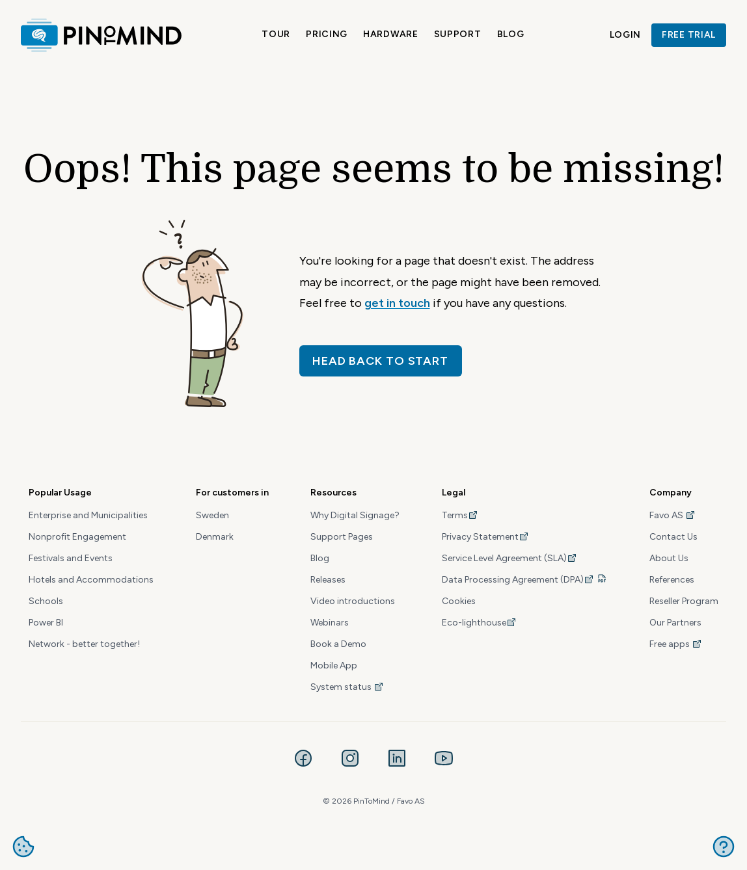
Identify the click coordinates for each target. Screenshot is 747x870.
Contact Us (673, 536)
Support (458, 34)
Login (626, 34)
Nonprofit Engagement (77, 536)
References (671, 579)
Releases (328, 579)
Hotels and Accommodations (91, 579)
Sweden (212, 515)
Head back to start (380, 361)
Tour (276, 34)
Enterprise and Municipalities (88, 515)
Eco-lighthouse (479, 622)
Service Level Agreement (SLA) (509, 558)
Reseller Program (683, 601)
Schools (46, 601)
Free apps (675, 644)
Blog (510, 34)
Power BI (46, 622)
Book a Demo (338, 644)
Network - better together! (84, 644)
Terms (460, 515)
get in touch (397, 303)
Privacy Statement (485, 536)
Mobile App (333, 665)
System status (347, 686)
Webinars (329, 622)
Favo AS (672, 515)
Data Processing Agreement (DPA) (518, 579)
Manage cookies (23, 847)
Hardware (390, 34)
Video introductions (352, 601)
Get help (724, 847)
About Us (668, 558)
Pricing (326, 34)
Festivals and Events (71, 558)
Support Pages (341, 536)
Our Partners (675, 622)
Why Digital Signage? (355, 515)
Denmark (215, 536)
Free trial (689, 34)
